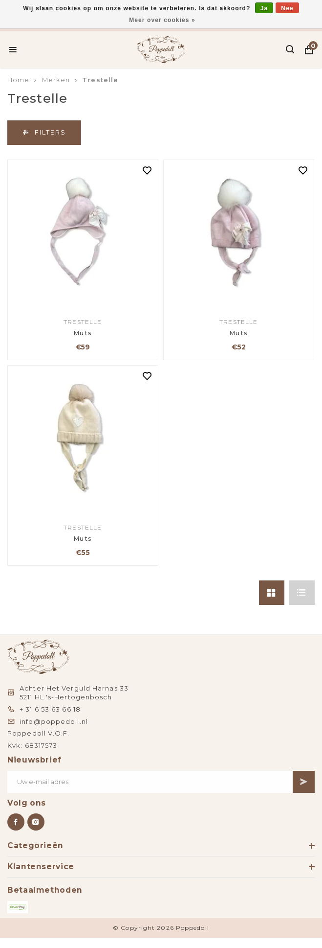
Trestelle (100, 80)
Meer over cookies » (162, 20)
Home (18, 80)
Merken (56, 80)
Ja (264, 8)
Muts (82, 333)
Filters (44, 132)
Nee (287, 8)
